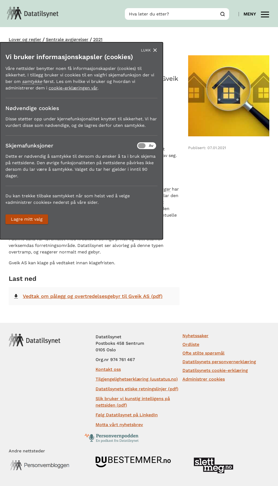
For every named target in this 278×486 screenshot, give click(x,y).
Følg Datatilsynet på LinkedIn (127, 414)
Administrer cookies (203, 379)
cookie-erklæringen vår (73, 88)
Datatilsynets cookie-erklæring (215, 370)
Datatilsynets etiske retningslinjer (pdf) (137, 388)
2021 (97, 39)
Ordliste (190, 344)
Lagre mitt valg (27, 219)
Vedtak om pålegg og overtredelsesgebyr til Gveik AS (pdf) (93, 296)
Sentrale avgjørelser (67, 39)
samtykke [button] (32, 81)
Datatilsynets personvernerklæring (219, 361)
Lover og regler (25, 39)
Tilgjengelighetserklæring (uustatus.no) (137, 379)
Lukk (146, 50)
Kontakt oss (108, 369)
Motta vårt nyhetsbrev (119, 424)
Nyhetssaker (195, 335)
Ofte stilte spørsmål (203, 353)
